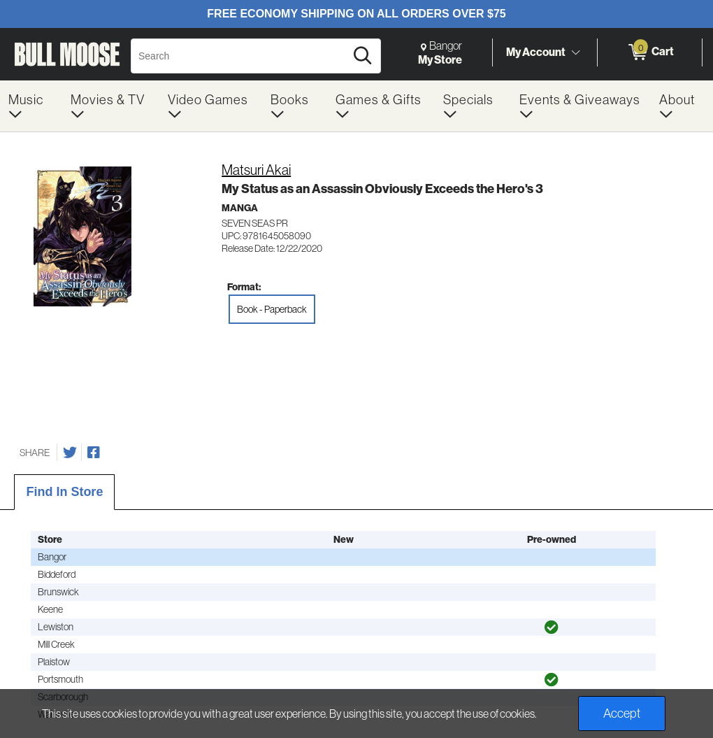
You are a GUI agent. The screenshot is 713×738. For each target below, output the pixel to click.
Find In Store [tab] (64, 492)
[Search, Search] (240, 56)
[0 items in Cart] (650, 52)
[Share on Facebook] (93, 453)
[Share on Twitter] (70, 453)
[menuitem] (31, 106)
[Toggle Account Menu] (575, 52)
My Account (536, 52)
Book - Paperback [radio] (272, 309)
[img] (552, 627)
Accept (621, 713)
